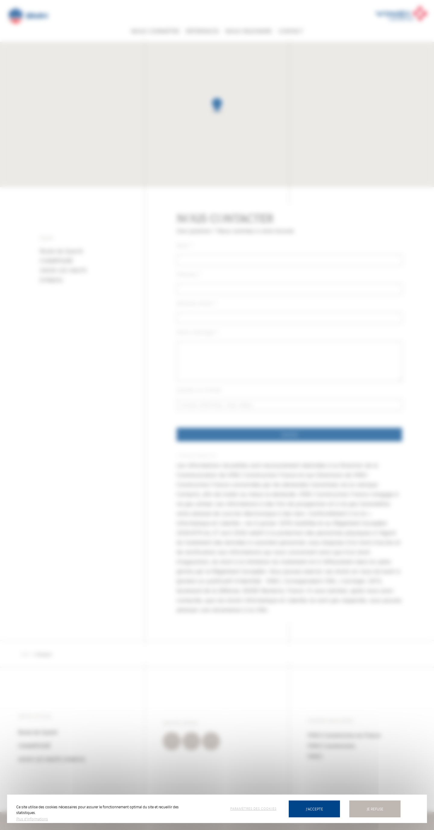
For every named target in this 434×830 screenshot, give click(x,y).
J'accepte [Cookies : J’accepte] (314, 809)
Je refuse (375, 809)
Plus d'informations (32, 819)
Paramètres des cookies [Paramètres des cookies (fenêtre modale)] (253, 808)
